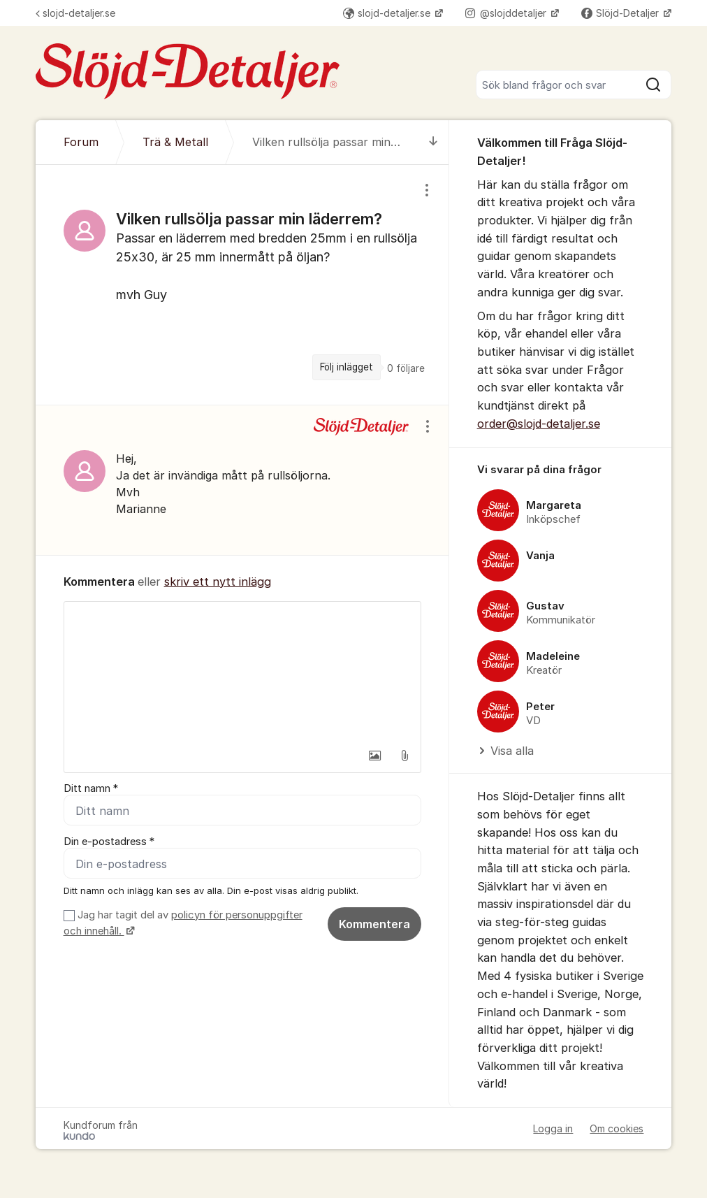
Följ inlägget (346, 367)
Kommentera (374, 924)
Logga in (553, 1128)
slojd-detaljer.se (75, 13)
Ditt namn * (91, 788)
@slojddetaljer (507, 13)
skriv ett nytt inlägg (217, 582)
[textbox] (242, 672)
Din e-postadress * (109, 841)
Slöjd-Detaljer (621, 13)
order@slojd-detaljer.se (538, 424)
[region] (242, 284)
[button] (375, 756)
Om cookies (616, 1128)
